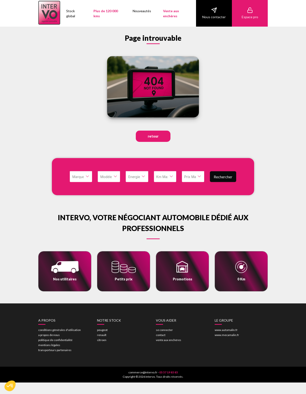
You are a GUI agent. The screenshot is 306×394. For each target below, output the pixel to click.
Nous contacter (214, 13)
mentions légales (49, 345)
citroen (101, 340)
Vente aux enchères (171, 13)
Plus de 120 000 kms (105, 13)
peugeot (102, 330)
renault (101, 335)
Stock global (70, 13)
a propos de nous (49, 335)
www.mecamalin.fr (227, 335)
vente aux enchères (168, 340)
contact (160, 335)
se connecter (164, 330)
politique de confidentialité (55, 340)
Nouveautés (142, 11)
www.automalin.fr (226, 330)
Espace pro (250, 13)
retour (153, 136)
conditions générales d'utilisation (59, 330)
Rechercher (223, 176)
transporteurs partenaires (54, 350)
